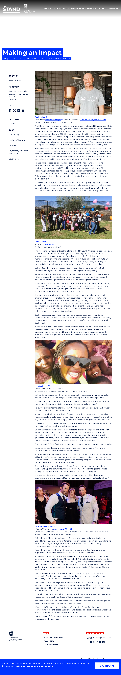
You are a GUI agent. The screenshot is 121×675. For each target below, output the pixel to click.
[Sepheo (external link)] (49, 244)
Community (14, 134)
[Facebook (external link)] (91, 642)
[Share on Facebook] (10, 110)
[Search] (48, 8)
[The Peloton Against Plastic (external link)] (94, 120)
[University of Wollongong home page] (15, 636)
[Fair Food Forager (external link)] (54, 120)
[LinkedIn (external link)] (103, 642)
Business (12, 145)
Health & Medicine (17, 140)
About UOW (49, 641)
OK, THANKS (107, 666)
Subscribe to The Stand (54, 638)
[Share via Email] (22, 110)
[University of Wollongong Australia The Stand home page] (19, 8)
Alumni (12, 124)
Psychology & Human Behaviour (18, 152)
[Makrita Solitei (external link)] (42, 386)
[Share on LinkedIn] (18, 110)
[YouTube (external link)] (100, 642)
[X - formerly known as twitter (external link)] (94, 642)
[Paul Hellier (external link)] (41, 117)
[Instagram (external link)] (97, 642)
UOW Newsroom (51, 645)
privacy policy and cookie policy (38, 666)
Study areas (14, 159)
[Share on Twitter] (14, 110)
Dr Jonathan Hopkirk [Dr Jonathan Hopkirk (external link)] (44, 526)
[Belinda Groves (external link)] (43, 242)
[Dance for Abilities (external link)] (62, 529)
